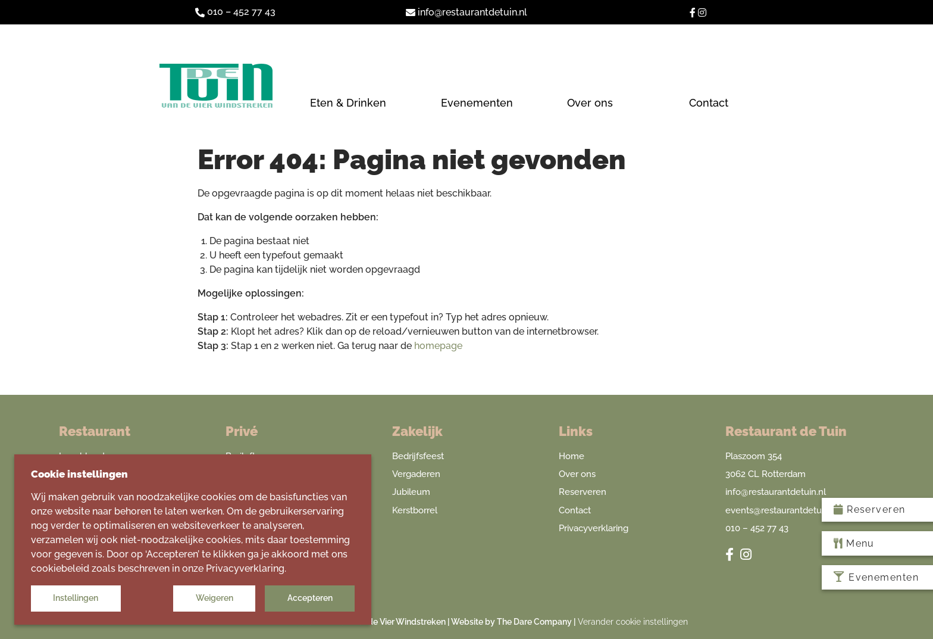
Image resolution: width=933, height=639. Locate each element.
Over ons (577, 474)
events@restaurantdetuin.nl (781, 510)
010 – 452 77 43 (235, 11)
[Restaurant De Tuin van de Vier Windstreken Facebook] (694, 11)
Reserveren (582, 492)
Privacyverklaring (593, 528)
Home (571, 456)
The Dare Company (534, 621)
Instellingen (75, 598)
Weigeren (214, 598)
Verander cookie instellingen (633, 622)
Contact (575, 510)
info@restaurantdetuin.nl (775, 492)
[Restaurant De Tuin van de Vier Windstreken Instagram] (702, 11)
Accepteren (310, 598)
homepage (438, 345)
